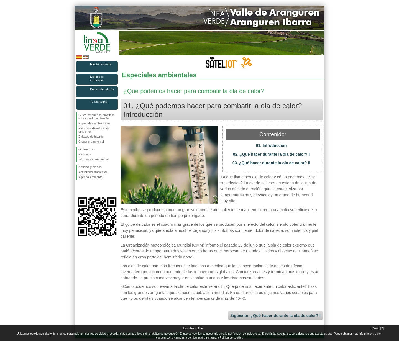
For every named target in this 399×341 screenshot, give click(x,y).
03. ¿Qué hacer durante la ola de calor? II (271, 163)
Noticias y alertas (90, 167)
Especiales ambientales (94, 123)
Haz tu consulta (100, 64)
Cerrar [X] (378, 328)
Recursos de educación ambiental (94, 130)
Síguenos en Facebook (79, 188)
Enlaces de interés (91, 136)
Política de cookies (231, 337)
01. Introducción (271, 145)
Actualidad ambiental (92, 172)
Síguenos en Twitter (88, 188)
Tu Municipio (98, 101)
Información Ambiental (93, 159)
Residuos (84, 154)
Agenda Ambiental (90, 177)
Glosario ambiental (91, 141)
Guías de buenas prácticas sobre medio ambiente (96, 116)
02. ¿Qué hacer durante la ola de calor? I (271, 154)
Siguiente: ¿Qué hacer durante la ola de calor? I (275, 315)
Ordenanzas (86, 149)
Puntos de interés (102, 89)
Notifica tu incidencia (97, 78)
